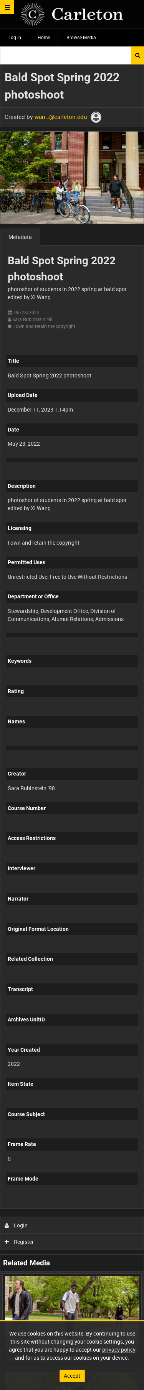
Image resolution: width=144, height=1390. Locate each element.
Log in (14, 37)
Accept (72, 1375)
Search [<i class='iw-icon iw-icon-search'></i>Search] (137, 55)
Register (19, 1241)
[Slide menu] (7, 7)
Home (44, 37)
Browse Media (81, 37)
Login (16, 1225)
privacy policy (119, 1349)
